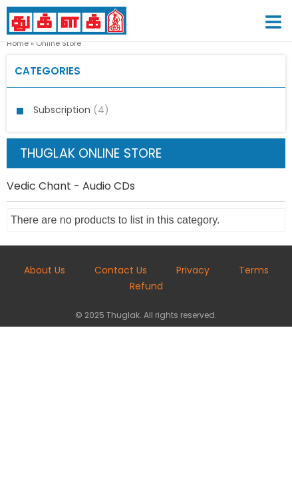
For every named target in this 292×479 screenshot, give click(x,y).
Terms (254, 270)
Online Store (58, 43)
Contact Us (120, 270)
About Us (44, 270)
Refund (146, 286)
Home (18, 43)
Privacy (193, 270)
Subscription (71, 109)
